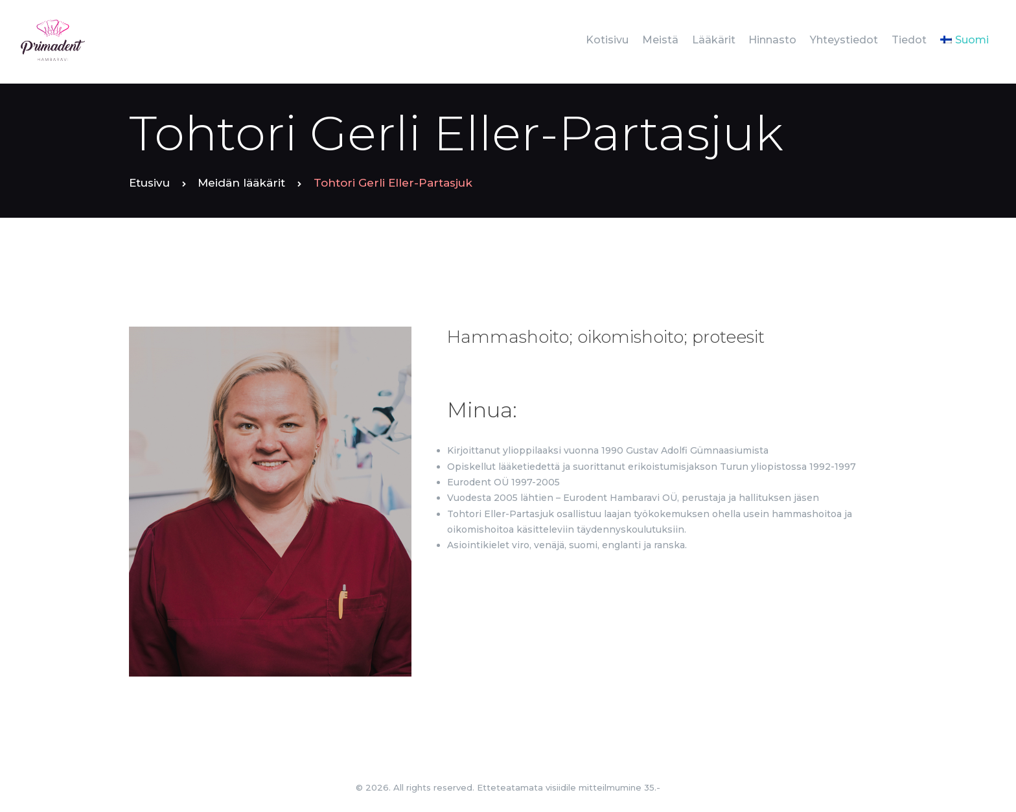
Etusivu (149, 182)
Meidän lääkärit (241, 182)
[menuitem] (964, 39)
